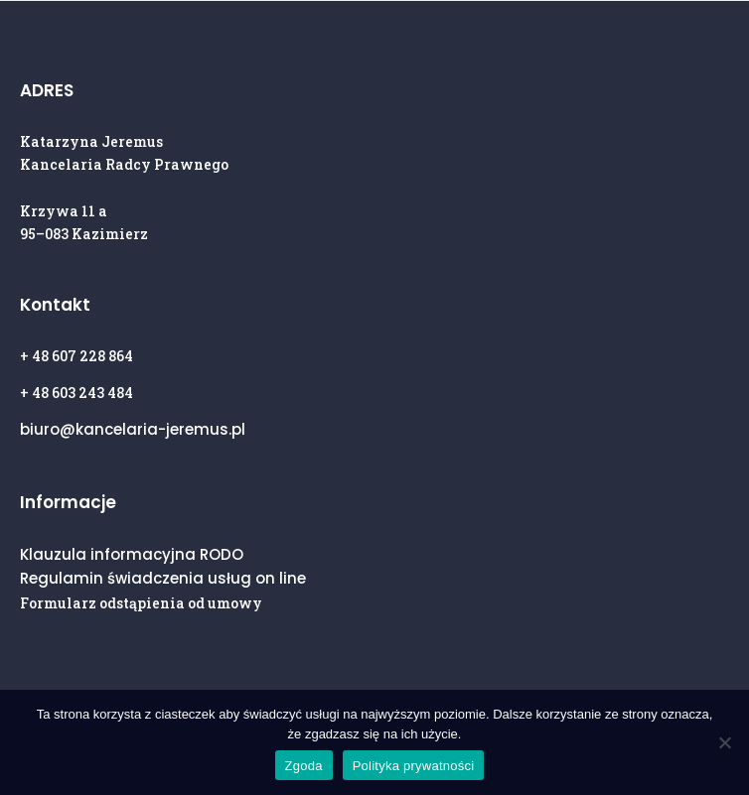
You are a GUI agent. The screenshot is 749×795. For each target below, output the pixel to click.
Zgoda (304, 765)
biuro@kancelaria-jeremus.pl (132, 429)
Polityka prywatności (414, 765)
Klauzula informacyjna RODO (131, 554)
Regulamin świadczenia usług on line (163, 578)
